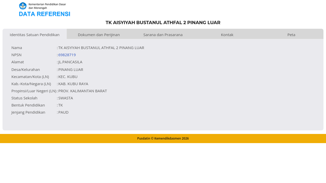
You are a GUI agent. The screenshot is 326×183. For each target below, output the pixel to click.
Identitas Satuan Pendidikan (34, 34)
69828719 (67, 54)
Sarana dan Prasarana (163, 34)
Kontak (227, 34)
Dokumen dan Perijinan (99, 34)
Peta (291, 34)
